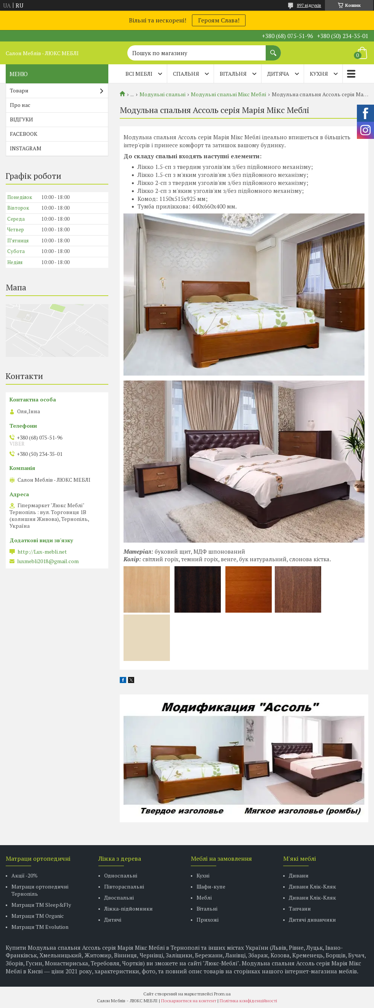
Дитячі (112, 919)
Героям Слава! (218, 20)
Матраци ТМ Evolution (39, 926)
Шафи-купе (211, 886)
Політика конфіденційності (248, 1000)
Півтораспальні (124, 886)
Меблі (204, 897)
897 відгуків (309, 5)
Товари (19, 90)
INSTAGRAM (25, 148)
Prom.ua (222, 994)
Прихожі (208, 919)
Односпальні (120, 875)
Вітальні (207, 908)
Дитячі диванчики (312, 919)
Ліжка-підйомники (128, 908)
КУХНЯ (319, 73)
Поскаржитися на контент (188, 1000)
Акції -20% (24, 875)
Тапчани (300, 908)
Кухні (203, 875)
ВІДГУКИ (21, 119)
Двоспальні (119, 897)
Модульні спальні (162, 94)
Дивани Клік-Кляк (312, 886)
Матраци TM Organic (37, 915)
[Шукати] (273, 49)
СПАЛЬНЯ (186, 73)
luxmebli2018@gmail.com (48, 561)
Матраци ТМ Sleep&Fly (41, 904)
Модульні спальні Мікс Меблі (228, 94)
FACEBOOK (23, 133)
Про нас (20, 104)
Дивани (299, 875)
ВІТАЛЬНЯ (233, 73)
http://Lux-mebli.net (42, 551)
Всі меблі (138, 73)
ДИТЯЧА (278, 73)
